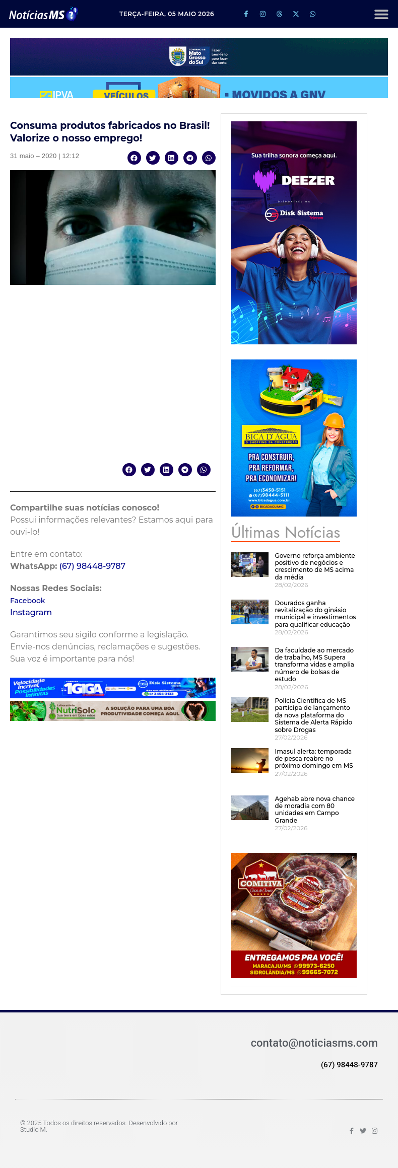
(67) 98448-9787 (92, 566)
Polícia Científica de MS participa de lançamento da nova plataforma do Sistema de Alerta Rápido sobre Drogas (313, 715)
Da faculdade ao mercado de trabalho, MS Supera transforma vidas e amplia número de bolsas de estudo (314, 664)
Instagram (31, 612)
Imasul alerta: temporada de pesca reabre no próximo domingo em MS (314, 759)
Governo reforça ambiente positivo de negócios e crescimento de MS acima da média (315, 566)
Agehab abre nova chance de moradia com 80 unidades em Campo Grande (315, 809)
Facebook (27, 600)
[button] (381, 14)
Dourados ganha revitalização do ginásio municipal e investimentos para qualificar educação (315, 613)
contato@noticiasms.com (314, 1043)
